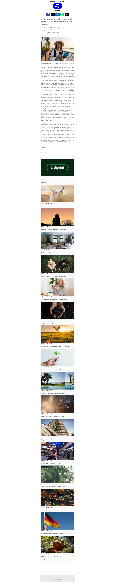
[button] (48, 14)
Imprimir (46, 34)
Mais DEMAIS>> (45, 559)
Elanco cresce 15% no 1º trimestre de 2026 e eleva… (53, 276)
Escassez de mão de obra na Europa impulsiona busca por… (55, 533)
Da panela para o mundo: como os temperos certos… (54, 510)
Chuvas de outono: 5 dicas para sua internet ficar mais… (54, 486)
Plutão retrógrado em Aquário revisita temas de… (53, 416)
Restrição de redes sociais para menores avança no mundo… (55, 206)
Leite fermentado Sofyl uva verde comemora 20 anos (54, 299)
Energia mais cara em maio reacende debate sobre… (53, 369)
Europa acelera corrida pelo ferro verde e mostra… (53, 323)
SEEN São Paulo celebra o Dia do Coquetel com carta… (54, 557)
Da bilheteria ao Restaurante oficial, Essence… (52, 253)
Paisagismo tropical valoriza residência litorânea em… (54, 393)
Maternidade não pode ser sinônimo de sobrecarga (53, 229)
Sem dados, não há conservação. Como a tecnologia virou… (55, 346)
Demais (57, 10)
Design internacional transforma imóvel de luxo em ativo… (55, 440)
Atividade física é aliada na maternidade (51, 463)
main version (57, 580)
